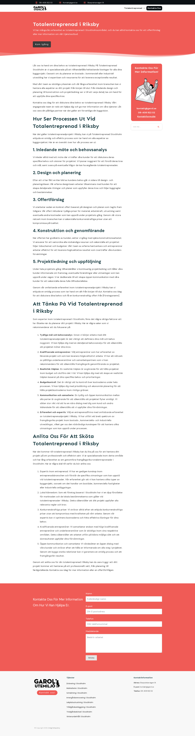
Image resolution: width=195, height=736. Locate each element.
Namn (89, 593)
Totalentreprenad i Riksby (66, 24)
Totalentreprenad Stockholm (107, 134)
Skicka (91, 658)
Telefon (90, 618)
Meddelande (92, 631)
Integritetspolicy (54, 728)
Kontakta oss (39, 102)
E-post (89, 606)
